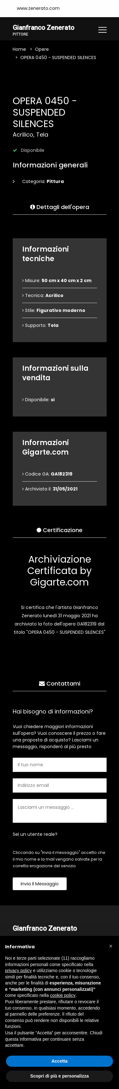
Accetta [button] (59, 1061)
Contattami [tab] (59, 684)
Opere (42, 49)
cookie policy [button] (63, 995)
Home (19, 49)
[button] (111, 946)
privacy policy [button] (18, 970)
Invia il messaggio (40, 884)
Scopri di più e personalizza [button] (59, 1076)
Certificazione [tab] (59, 530)
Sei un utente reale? (35, 834)
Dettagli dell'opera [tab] (59, 207)
